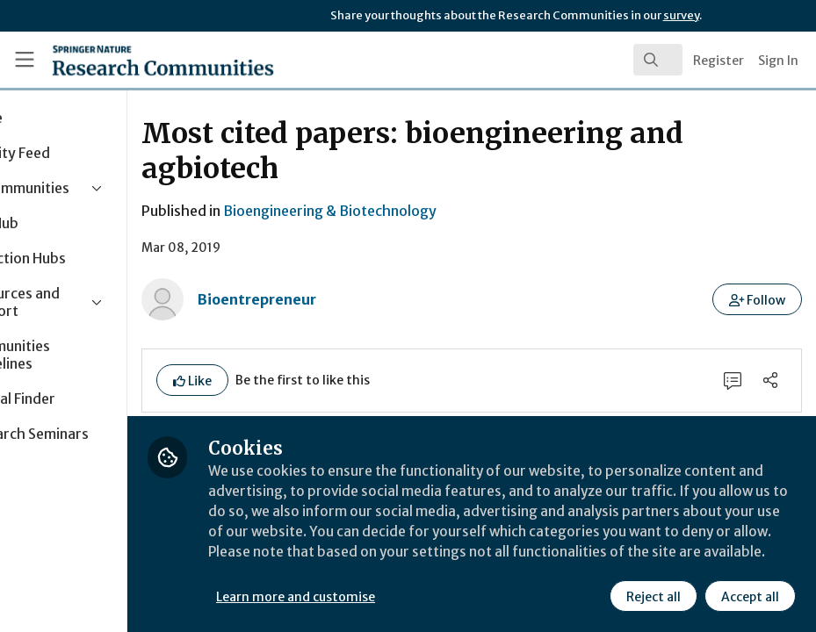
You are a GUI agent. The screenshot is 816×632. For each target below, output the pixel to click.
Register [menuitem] (718, 60)
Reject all (652, 596)
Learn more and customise (393, 596)
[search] (657, 59)
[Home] (129, 59)
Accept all (749, 596)
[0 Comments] (730, 381)
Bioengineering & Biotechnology (427, 210)
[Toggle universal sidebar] (24, 59)
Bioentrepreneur (354, 299)
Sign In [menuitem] (778, 60)
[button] (757, 299)
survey (681, 15)
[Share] (769, 381)
